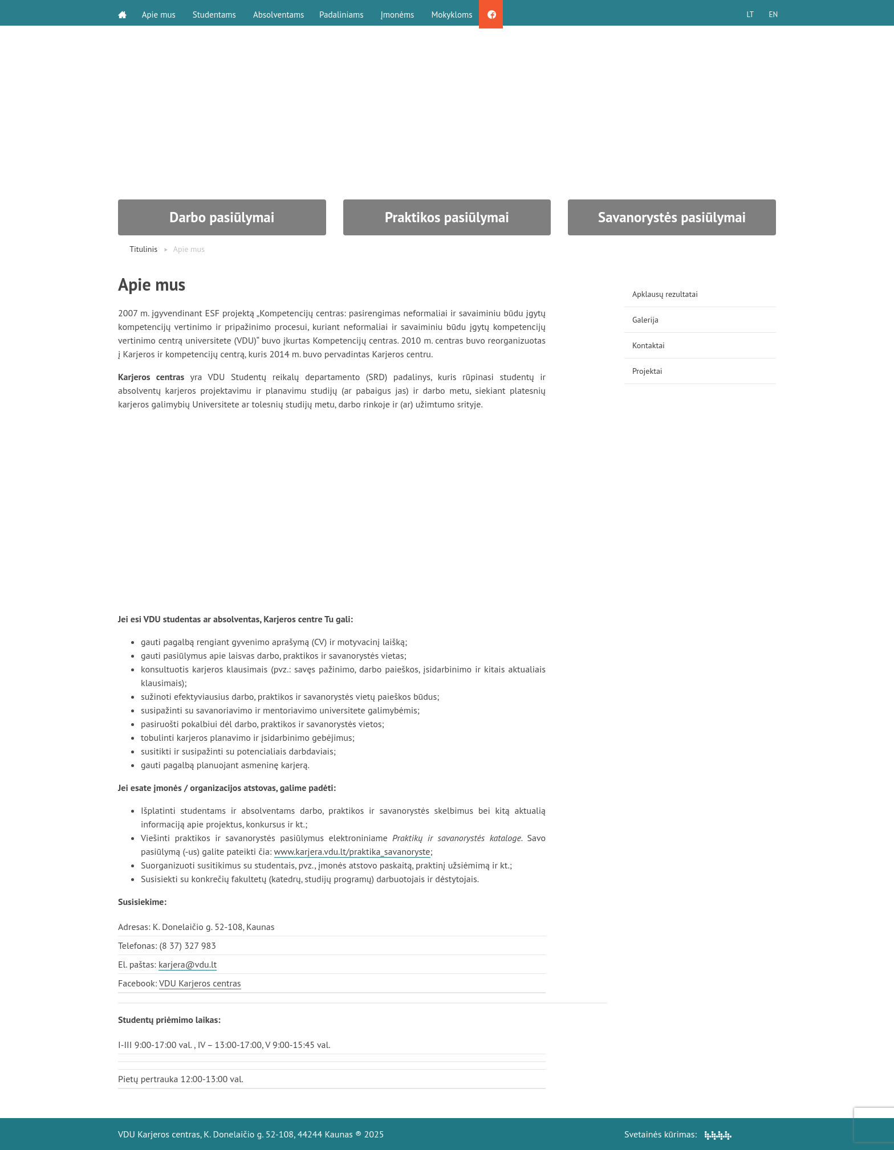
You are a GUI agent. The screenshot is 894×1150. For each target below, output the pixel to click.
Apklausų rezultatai (665, 294)
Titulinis (143, 249)
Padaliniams (345, 12)
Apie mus (160, 12)
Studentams (216, 12)
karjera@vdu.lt (188, 964)
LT (746, 13)
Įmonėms (401, 12)
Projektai (647, 371)
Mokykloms (455, 12)
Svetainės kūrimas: (678, 1134)
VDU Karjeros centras (200, 983)
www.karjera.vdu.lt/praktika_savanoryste (352, 851)
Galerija (645, 320)
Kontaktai (648, 345)
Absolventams (280, 12)
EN (771, 13)
